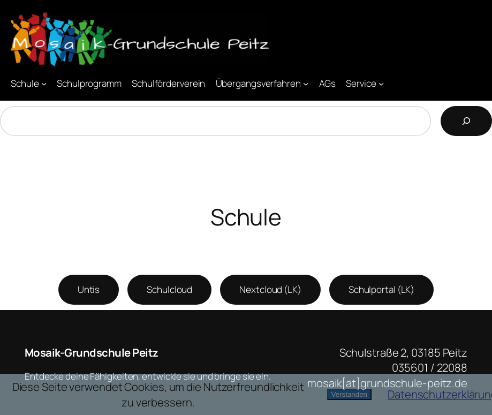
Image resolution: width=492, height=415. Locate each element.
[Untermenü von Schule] (44, 83)
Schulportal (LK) (381, 289)
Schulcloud (169, 289)
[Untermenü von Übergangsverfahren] (305, 83)
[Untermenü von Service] (381, 83)
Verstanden (349, 394)
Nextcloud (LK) (270, 289)
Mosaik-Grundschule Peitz (91, 352)
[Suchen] (466, 121)
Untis (89, 289)
